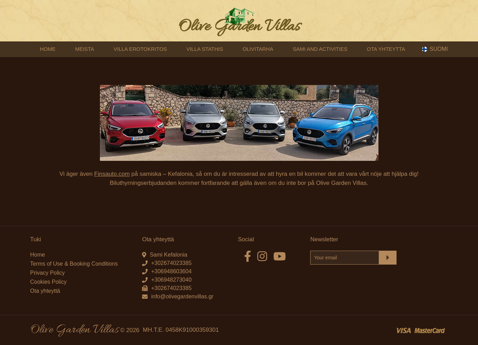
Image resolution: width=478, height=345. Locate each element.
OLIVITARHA (258, 49)
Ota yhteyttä (45, 291)
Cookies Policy (48, 282)
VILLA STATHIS (204, 49)
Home (37, 255)
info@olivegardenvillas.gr (182, 296)
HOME (48, 49)
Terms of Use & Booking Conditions (74, 264)
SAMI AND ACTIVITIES (320, 49)
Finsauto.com (112, 174)
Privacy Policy (47, 273)
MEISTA (84, 49)
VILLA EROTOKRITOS (140, 49)
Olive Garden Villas (239, 27)
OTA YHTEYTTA (386, 49)
